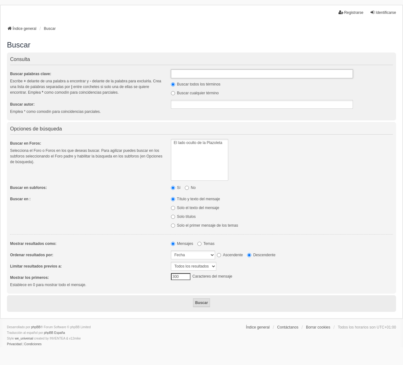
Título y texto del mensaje (195, 199)
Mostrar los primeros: (29, 277)
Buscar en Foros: (25, 143)
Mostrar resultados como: (33, 243)
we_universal (24, 338)
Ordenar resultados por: (31, 255)
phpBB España (54, 333)
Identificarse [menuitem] (383, 12)
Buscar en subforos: (28, 187)
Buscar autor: (22, 104)
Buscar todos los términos (195, 84)
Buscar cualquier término (195, 93)
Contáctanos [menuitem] (287, 327)
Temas (205, 243)
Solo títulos (183, 216)
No (190, 187)
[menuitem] (14, 344)
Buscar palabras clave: (30, 74)
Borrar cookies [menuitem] (318, 327)
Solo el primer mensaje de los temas (204, 225)
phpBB (36, 327)
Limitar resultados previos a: (36, 266)
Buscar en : (20, 199)
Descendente (261, 255)
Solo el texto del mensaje (195, 208)
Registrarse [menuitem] (350, 12)
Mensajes (182, 243)
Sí (176, 187)
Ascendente (230, 255)
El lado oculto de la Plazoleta (199, 143)
